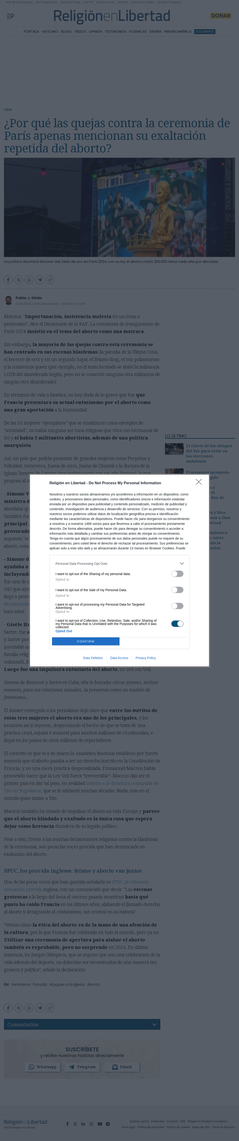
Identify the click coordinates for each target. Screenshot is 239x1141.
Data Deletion (93, 658)
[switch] (177, 574)
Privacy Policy (146, 658)
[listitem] (119, 563)
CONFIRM (86, 641)
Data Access (119, 658)
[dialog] (119, 570)
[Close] (200, 483)
